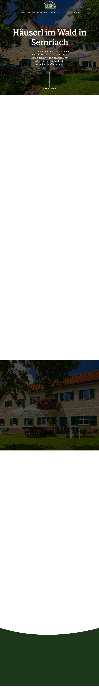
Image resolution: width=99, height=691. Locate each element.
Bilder (66, 14)
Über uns (31, 14)
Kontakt (75, 14)
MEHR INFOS (49, 89)
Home (22, 14)
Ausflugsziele (55, 14)
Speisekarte (42, 14)
